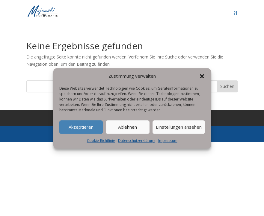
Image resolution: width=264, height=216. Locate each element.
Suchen (227, 86)
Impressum (167, 144)
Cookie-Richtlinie (101, 144)
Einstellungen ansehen (179, 131)
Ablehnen (127, 131)
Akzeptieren (81, 131)
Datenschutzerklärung (136, 144)
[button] (202, 80)
